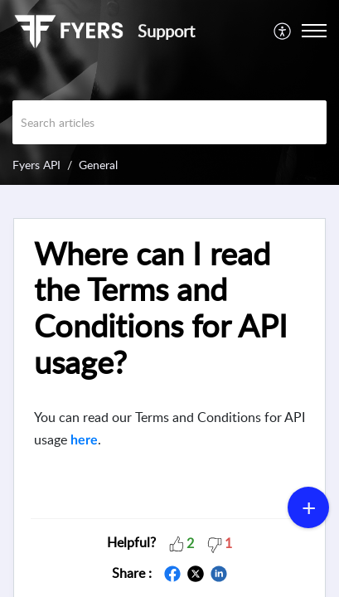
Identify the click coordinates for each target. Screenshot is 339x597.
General (98, 164)
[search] (169, 122)
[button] (176, 542)
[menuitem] (283, 31)
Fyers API (36, 164)
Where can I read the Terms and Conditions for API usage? (161, 308)
